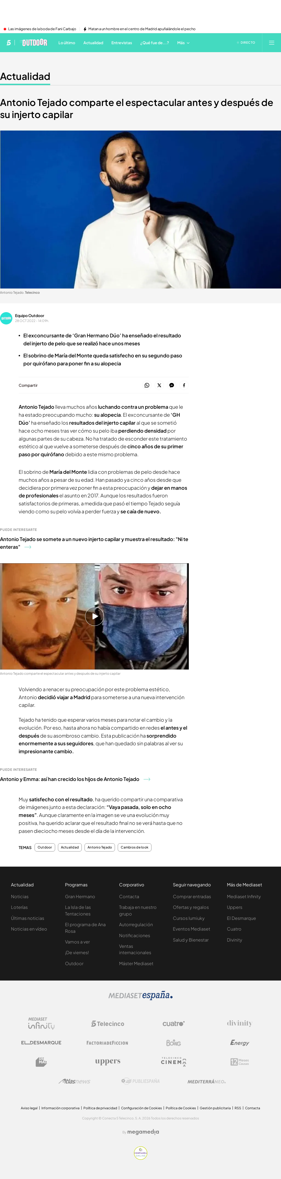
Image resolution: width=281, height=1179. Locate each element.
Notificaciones (134, 935)
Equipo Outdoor (29, 315)
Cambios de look (134, 847)
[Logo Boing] (173, 1043)
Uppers (234, 907)
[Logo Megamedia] (143, 1132)
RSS (238, 1108)
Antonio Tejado (100, 847)
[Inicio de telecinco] (9, 42)
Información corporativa (60, 1108)
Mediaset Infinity (244, 896)
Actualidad (70, 847)
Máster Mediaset (136, 963)
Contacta (129, 896)
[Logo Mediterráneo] (206, 1081)
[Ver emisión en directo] (246, 42)
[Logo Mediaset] (140, 999)
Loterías (19, 907)
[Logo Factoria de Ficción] (107, 1043)
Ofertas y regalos (191, 907)
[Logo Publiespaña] (140, 1081)
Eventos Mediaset (191, 929)
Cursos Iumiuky (189, 918)
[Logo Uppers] (108, 1062)
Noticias (20, 896)
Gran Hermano (80, 896)
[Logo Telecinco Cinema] (173, 1062)
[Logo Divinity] (239, 1023)
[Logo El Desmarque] (41, 1042)
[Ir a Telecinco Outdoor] (33, 42)
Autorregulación (136, 924)
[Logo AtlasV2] (74, 1081)
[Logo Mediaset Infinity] (41, 1023)
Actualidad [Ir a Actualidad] (25, 76)
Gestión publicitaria (215, 1108)
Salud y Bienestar (191, 940)
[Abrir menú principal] (271, 42)
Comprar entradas (192, 896)
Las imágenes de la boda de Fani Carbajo (42, 29)
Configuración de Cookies (141, 1108)
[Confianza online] (140, 1158)
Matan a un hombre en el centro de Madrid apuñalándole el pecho (142, 29)
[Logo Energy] (239, 1043)
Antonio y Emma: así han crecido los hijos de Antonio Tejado (75, 779)
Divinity (234, 940)
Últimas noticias (27, 918)
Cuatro (234, 929)
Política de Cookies (181, 1108)
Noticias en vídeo (29, 929)
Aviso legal (29, 1108)
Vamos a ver (77, 942)
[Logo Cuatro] (174, 1023)
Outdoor (45, 847)
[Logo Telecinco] (107, 1023)
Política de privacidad (100, 1108)
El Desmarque (241, 918)
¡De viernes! (77, 952)
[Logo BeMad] (41, 1062)
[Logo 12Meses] (240, 1062)
